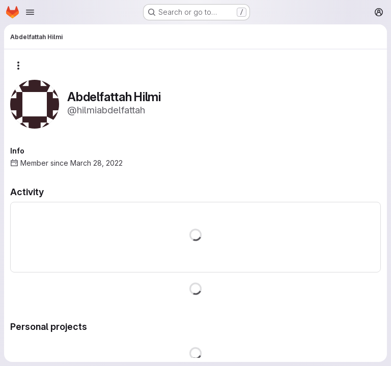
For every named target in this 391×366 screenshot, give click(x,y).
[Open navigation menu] (30, 12)
